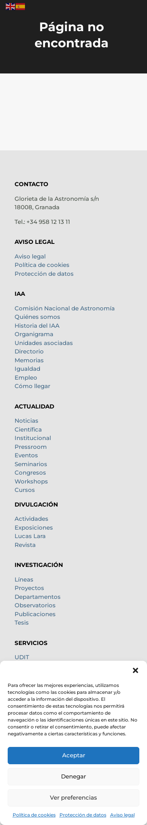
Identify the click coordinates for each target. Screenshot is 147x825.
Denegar (73, 776)
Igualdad (27, 368)
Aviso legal (122, 815)
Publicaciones (35, 614)
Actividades (31, 518)
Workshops (31, 481)
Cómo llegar (32, 386)
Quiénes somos (37, 316)
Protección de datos (82, 815)
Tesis (22, 622)
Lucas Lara (30, 536)
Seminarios (31, 464)
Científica (28, 429)
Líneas (24, 579)
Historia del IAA (37, 325)
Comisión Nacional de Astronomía (65, 308)
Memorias (29, 360)
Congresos (30, 472)
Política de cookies (34, 815)
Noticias (26, 420)
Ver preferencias (73, 797)
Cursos (25, 489)
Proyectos (29, 588)
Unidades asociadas (44, 343)
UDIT (22, 657)
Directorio (29, 351)
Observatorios (35, 605)
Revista (25, 544)
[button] (135, 670)
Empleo (26, 377)
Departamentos (38, 596)
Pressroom (31, 446)
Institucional (33, 438)
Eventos (26, 455)
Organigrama (34, 334)
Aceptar (73, 755)
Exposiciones (34, 527)
